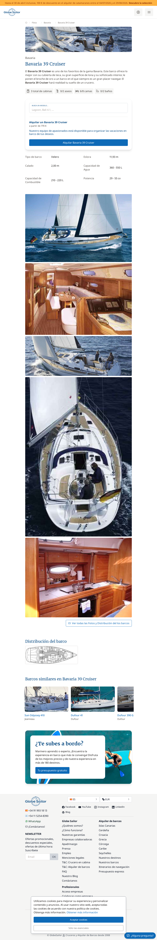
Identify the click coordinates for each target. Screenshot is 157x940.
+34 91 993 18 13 (36, 810)
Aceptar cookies (78, 919)
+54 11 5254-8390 (36, 816)
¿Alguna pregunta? (140, 935)
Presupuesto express (111, 871)
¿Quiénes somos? (72, 825)
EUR (116, 799)
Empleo (66, 853)
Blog (66, 811)
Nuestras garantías (73, 835)
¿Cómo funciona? (72, 830)
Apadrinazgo (69, 844)
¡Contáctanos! (35, 826)
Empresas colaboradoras (77, 839)
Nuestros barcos (109, 862)
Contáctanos (69, 880)
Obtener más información (82, 912)
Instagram (101, 806)
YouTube (84, 806)
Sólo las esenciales (79, 928)
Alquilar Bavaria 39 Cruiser (78, 142)
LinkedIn (118, 806)
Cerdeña (104, 830)
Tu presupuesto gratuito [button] (52, 770)
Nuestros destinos (110, 857)
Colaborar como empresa (77, 896)
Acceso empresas (72, 891)
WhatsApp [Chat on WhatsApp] (33, 821)
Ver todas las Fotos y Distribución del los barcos (98, 623)
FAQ (64, 871)
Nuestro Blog (70, 876)
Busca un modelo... (40, 105)
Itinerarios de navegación (114, 867)
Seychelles (105, 853)
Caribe (103, 848)
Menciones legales (73, 857)
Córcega (104, 844)
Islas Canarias (107, 825)
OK (54, 857)
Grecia (103, 839)
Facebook (68, 806)
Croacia (103, 835)
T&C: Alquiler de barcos (76, 867)
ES (83, 799)
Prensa (66, 848)
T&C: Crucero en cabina (76, 862)
